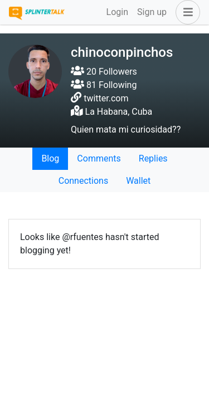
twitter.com (106, 98)
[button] (185, 12)
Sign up (152, 12)
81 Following (104, 85)
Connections (83, 180)
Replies (153, 158)
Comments (98, 158)
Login (117, 12)
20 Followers (104, 71)
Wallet (138, 180)
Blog (50, 158)
